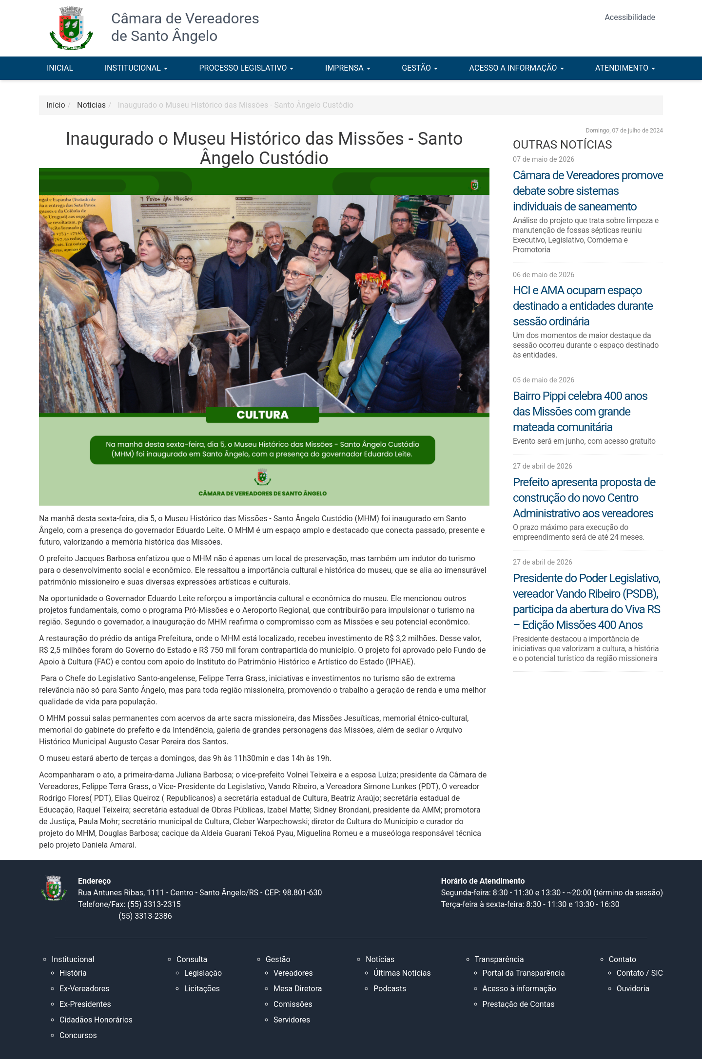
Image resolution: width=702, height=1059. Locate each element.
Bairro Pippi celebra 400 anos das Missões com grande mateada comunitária (580, 411)
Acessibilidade (629, 17)
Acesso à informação (519, 988)
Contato (623, 959)
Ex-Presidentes (85, 1004)
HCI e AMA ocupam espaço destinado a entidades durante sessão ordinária (583, 306)
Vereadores (293, 973)
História (73, 973)
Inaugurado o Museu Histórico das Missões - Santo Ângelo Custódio (236, 105)
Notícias (380, 959)
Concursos (78, 1035)
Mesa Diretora (297, 988)
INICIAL (60, 68)
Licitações (202, 988)
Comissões (292, 1004)
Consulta (191, 959)
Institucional (73, 959)
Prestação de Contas (519, 1004)
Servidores (291, 1019)
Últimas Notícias (401, 973)
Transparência (499, 959)
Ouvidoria (633, 988)
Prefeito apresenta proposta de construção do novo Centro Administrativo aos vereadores (584, 497)
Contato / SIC (640, 973)
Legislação (203, 973)
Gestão (278, 959)
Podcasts (389, 988)
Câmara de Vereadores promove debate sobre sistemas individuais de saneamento (588, 191)
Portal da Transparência (524, 973)
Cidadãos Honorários (96, 1019)
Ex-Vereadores (84, 988)
